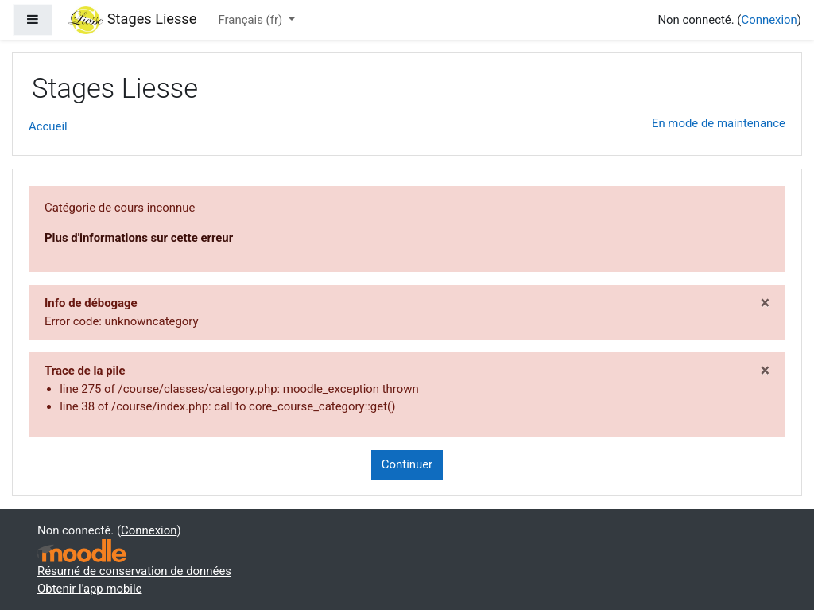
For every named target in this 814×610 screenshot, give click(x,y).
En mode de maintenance (718, 123)
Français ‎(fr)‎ (252, 20)
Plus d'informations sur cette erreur (139, 238)
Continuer (407, 464)
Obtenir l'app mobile (89, 588)
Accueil (48, 126)
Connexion (769, 20)
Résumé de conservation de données (134, 571)
